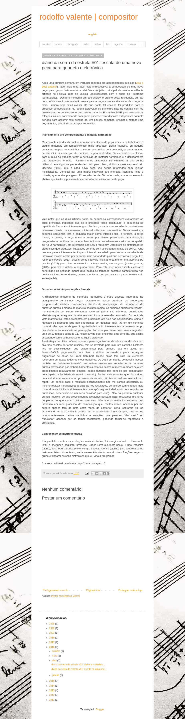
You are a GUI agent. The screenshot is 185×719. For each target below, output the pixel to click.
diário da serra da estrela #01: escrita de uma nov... (78, 669)
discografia (72, 44)
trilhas (98, 44)
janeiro (56, 675)
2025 (52, 623)
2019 (52, 637)
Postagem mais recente (55, 590)
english (92, 34)
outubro (56, 651)
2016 (52, 647)
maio (55, 655)
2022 (52, 628)
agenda (119, 44)
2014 (52, 685)
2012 (52, 695)
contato (132, 44)
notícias (46, 44)
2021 (52, 632)
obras (58, 44)
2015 (52, 681)
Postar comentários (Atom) (65, 596)
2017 (52, 642)
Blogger (100, 709)
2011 (52, 699)
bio (107, 44)
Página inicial (93, 590)
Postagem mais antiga (130, 590)
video (86, 44)
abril (54, 660)
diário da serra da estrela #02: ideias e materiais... (78, 664)
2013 (52, 690)
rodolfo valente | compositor (88, 16)
